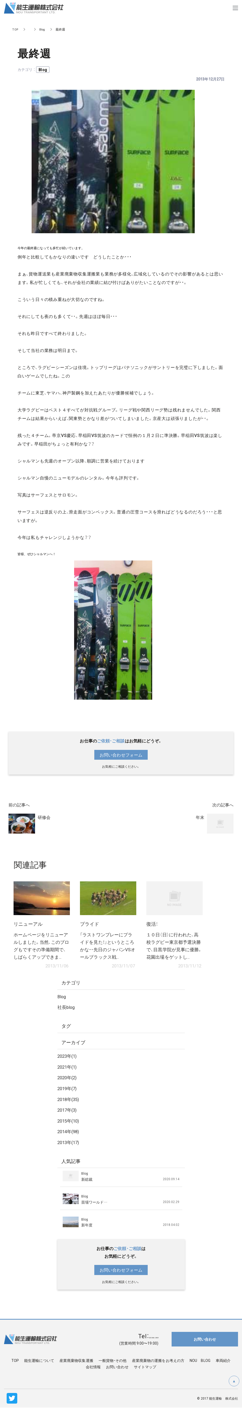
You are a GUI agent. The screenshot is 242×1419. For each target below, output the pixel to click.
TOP (15, 29)
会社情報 (93, 1378)
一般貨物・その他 (113, 1372)
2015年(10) (69, 1132)
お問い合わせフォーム (121, 754)
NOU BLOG (200, 1372)
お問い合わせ (117, 1378)
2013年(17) (69, 1153)
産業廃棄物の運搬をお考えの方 (158, 1372)
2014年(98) (69, 1142)
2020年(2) (68, 1089)
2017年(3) (68, 1121)
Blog (43, 29)
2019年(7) (68, 1099)
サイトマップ (145, 1378)
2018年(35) (69, 1110)
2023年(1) (68, 1067)
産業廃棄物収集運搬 (76, 1372)
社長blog (66, 1018)
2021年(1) (68, 1078)
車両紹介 (223, 1372)
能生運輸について (39, 1372)
